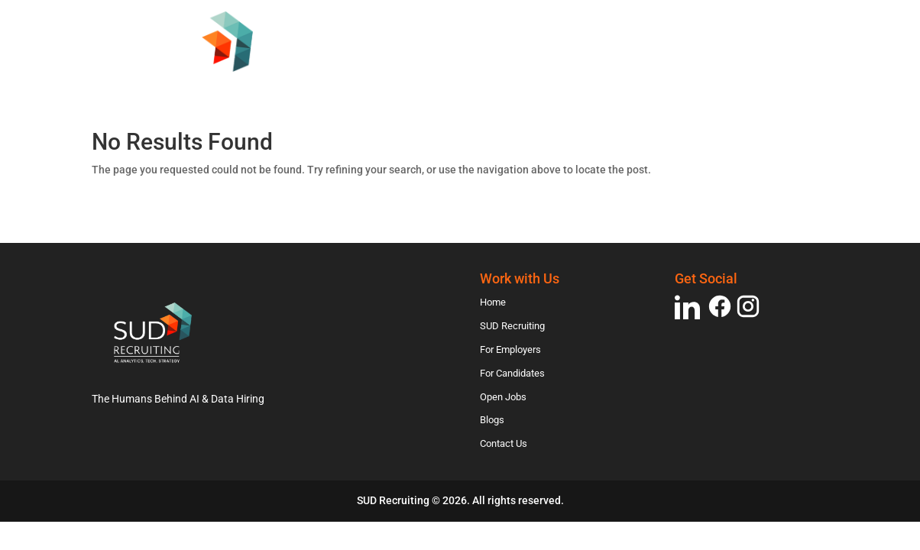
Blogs (789, 71)
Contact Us (312, 92)
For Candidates (614, 71)
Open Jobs (718, 71)
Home (291, 71)
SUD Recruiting (380, 71)
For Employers (496, 71)
